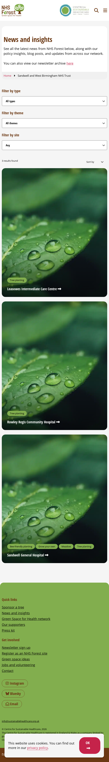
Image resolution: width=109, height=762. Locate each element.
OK (88, 742)
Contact (7, 671)
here (70, 63)
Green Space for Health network (26, 619)
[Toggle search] (96, 10)
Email (12, 703)
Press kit (8, 630)
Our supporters (13, 624)
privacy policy (37, 748)
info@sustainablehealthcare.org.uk (20, 721)
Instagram (15, 683)
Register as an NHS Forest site (24, 653)
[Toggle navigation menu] (105, 10)
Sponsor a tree (13, 607)
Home (7, 75)
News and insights (16, 613)
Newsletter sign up (16, 647)
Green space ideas (16, 659)
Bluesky (13, 693)
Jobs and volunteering (18, 665)
